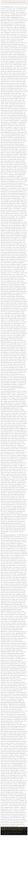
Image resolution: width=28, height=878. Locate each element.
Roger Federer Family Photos (7, 827)
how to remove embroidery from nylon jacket (14, 2)
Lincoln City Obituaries (12, 829)
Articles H (20, 829)
